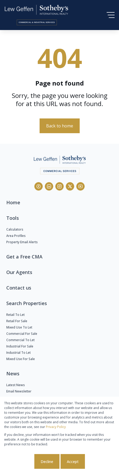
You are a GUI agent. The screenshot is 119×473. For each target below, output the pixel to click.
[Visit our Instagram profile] (59, 186)
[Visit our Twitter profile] (70, 186)
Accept (73, 461)
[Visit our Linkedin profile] (49, 186)
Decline (47, 461)
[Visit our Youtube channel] (80, 186)
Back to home (59, 126)
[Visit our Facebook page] (38, 186)
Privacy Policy (56, 427)
